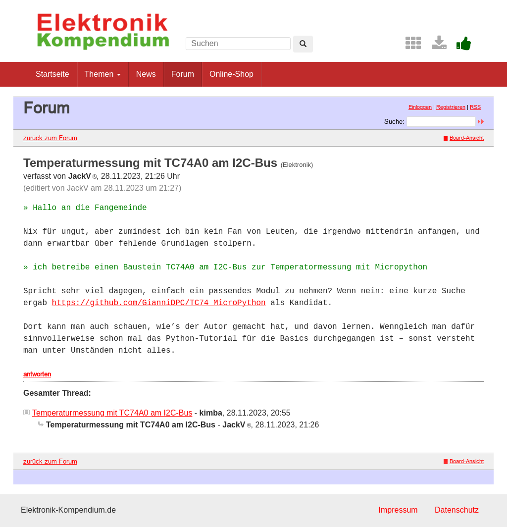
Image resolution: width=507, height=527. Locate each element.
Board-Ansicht (464, 137)
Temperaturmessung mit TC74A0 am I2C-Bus (112, 413)
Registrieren (450, 107)
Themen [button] (103, 74)
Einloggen (420, 107)
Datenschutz (457, 510)
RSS (475, 107)
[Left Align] (303, 44)
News (146, 74)
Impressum (397, 510)
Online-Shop (231, 74)
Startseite (52, 74)
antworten (37, 374)
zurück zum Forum (50, 138)
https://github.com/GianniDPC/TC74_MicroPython (159, 303)
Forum (182, 74)
